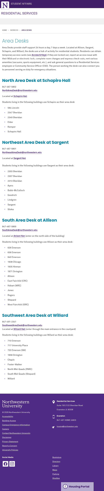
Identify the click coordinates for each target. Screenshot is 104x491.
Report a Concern (9, 446)
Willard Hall (19, 329)
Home (4, 30)
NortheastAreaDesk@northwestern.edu (22, 152)
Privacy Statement (10, 442)
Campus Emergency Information (16, 425)
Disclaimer (6, 437)
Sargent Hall (20, 158)
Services (14, 30)
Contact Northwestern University (16, 433)
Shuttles (56, 478)
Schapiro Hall (20, 96)
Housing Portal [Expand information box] (79, 486)
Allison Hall (19, 236)
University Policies (10, 450)
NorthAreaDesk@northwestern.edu (19, 90)
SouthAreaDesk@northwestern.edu (19, 230)
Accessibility (7, 417)
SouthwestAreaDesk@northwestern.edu (22, 325)
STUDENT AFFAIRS (21, 4)
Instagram (12, 464)
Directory (56, 462)
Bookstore (56, 457)
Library (55, 466)
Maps (54, 470)
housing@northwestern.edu (67, 426)
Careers (5, 429)
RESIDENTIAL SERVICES (19, 13)
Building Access (9, 421)
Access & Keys (39, 55)
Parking (55, 474)
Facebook (5, 464)
